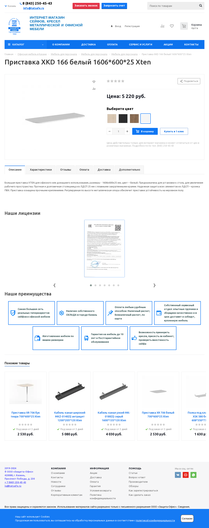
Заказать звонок (86, 5)
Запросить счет (114, 5)
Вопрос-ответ (137, 477)
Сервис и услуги (140, 44)
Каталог (18, 44)
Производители (138, 481)
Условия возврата (100, 490)
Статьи (133, 473)
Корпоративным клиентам (66, 494)
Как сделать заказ (140, 494)
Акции (168, 44)
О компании (61, 44)
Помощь (135, 468)
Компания (58, 468)
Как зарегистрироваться (143, 490)
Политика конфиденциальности (103, 496)
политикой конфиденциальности (155, 520)
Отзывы (56, 490)
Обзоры (134, 486)
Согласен (187, 518)
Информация (99, 468)
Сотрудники (58, 486)
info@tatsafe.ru (33, 8)
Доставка (88, 44)
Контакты (191, 44)
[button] (91, 285)
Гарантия (95, 486)
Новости (56, 481)
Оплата (112, 44)
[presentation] (54, 284)
